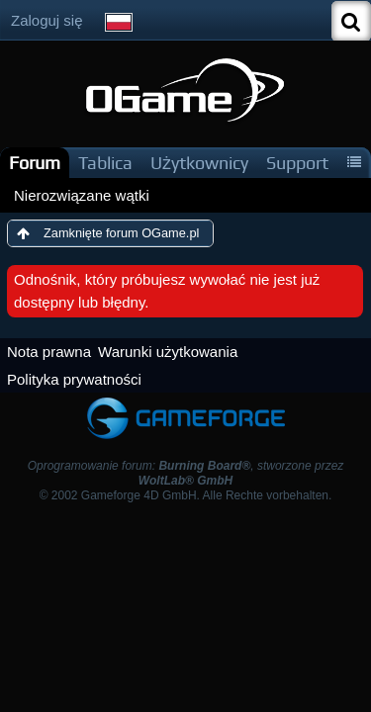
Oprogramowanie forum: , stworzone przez (186, 473)
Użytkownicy (199, 162)
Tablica (105, 162)
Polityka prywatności (74, 379)
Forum (34, 162)
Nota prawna (49, 351)
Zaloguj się (47, 20)
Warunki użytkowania (167, 351)
